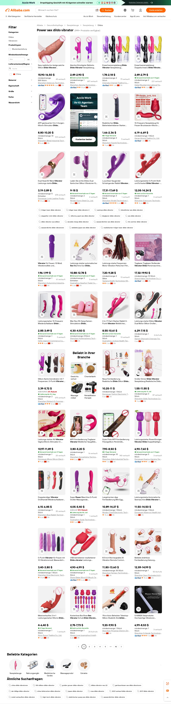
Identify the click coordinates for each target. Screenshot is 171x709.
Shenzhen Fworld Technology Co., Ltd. (116, 143)
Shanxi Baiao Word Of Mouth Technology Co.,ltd (84, 577)
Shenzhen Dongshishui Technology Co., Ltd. (84, 457)
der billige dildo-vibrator (19, 691)
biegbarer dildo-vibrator (110, 216)
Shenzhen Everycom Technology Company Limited (148, 201)
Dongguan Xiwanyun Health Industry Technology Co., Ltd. (148, 512)
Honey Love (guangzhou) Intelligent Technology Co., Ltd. (84, 635)
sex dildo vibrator (133, 216)
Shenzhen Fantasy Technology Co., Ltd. (116, 573)
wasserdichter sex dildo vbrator (107, 222)
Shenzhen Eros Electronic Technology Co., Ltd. (51, 575)
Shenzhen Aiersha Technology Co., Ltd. (84, 85)
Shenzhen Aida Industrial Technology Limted (116, 459)
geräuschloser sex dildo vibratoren (126, 685)
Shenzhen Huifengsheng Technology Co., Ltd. (84, 338)
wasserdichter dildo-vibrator (113, 697)
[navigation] (20, 336)
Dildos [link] (100, 25)
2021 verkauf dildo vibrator (120, 691)
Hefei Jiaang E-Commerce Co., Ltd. (51, 341)
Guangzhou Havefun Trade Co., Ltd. (84, 283)
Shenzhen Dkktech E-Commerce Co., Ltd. (51, 401)
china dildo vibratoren (18, 685)
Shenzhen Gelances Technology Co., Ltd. (51, 83)
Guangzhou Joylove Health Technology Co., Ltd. (116, 341)
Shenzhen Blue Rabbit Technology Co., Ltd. (51, 515)
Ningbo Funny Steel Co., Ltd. (81, 201)
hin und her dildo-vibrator (136, 222)
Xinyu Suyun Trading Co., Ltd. (50, 635)
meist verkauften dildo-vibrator (22, 697)
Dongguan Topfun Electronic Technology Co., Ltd (116, 394)
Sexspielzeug (88, 25)
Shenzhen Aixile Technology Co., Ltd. (148, 399)
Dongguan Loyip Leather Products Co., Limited (51, 198)
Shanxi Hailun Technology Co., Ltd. (148, 278)
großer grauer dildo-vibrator (71, 685)
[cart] (133, 10)
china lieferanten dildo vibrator (47, 691)
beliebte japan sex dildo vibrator (82, 228)
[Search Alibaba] (65, 10)
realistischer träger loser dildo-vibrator (117, 228)
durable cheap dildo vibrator (77, 222)
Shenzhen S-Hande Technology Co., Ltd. (148, 633)
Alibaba (40, 25)
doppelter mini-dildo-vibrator (51, 216)
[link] (167, 683)
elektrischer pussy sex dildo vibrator (81, 697)
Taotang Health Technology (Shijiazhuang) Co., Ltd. (116, 281)
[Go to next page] (121, 646)
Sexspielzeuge (73, 25)
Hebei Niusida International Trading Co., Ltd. (148, 85)
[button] (97, 10)
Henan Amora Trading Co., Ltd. (147, 138)
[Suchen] (107, 10)
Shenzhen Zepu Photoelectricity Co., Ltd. (148, 575)
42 (116, 647)
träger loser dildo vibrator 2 (77, 210)
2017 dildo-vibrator (145, 691)
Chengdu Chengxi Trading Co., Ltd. (116, 83)
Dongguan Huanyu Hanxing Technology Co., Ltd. (148, 459)
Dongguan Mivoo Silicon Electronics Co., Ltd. (51, 459)
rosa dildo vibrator (96, 691)
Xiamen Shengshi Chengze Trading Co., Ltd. (148, 339)
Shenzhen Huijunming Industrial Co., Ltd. (51, 283)
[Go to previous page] (78, 646)
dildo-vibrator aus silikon (49, 222)
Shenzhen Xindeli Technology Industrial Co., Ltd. (116, 201)
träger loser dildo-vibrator (50, 210)
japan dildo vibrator (74, 691)
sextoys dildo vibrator (103, 210)
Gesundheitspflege (55, 25)
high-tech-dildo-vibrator (50, 697)
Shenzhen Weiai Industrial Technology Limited (51, 141)
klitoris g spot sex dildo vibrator (81, 216)
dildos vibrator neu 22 (97, 685)
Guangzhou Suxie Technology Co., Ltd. (84, 520)
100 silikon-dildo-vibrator (43, 685)
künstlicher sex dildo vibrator (130, 210)
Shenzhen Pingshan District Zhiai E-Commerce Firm (116, 631)
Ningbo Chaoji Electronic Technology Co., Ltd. (116, 512)
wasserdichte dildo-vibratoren (51, 228)
